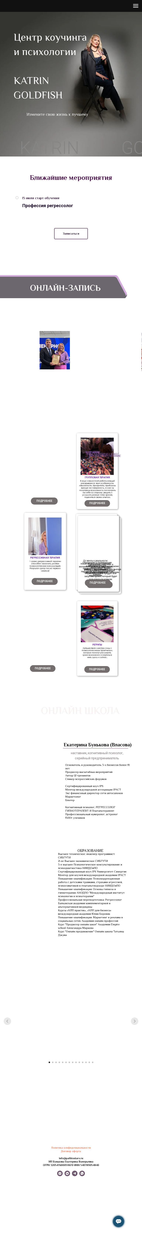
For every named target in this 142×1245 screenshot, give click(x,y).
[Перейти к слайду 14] (92, 1062)
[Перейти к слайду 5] (62, 1062)
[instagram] (60, 1175)
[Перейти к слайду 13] (89, 1062)
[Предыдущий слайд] (7, 1021)
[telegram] (74, 1175)
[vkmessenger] (67, 1175)
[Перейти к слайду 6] (66, 1062)
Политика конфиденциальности (71, 1147)
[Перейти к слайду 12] (86, 1062)
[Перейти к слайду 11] (82, 1062)
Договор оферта (71, 1151)
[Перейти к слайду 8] (72, 1062)
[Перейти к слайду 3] (56, 1062)
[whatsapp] (82, 1175)
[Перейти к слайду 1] (49, 1062)
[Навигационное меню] (135, 6)
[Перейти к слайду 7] (69, 1062)
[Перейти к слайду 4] (59, 1062)
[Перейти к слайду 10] (79, 1062)
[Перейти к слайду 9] (76, 1062)
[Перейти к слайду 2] (52, 1062)
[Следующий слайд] (134, 1021)
